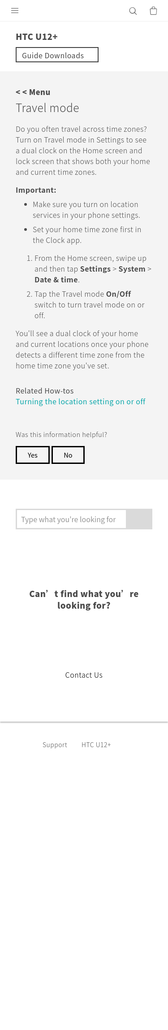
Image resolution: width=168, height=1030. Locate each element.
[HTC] (84, 10)
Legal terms (29, 990)
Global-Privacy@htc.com (105, 1012)
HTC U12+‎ (100, 787)
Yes (33, 498)
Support (56, 787)
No (70, 498)
